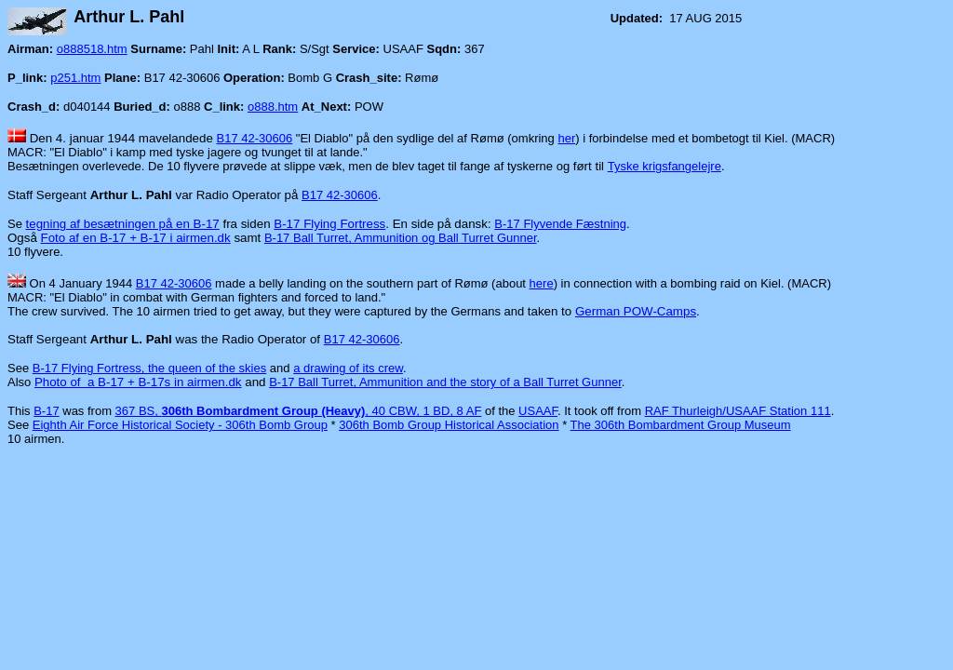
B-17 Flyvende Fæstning (560, 224)
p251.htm (75, 78)
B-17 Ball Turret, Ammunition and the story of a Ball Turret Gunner (445, 382)
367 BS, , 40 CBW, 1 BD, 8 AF (298, 411)
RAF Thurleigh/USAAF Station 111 (738, 411)
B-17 (46, 411)
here (542, 283)
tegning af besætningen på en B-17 (123, 224)
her (566, 138)
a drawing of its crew (348, 368)
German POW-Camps (635, 311)
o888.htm (273, 107)
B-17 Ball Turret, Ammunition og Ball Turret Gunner (400, 238)
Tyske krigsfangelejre (664, 166)
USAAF (537, 411)
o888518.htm (92, 49)
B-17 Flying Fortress (329, 224)
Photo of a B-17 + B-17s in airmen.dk (138, 382)
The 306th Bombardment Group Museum (680, 425)
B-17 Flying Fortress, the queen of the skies (149, 368)
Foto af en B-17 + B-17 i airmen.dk (136, 238)
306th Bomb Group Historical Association (448, 425)
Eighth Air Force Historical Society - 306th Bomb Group (180, 425)
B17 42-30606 (255, 138)
